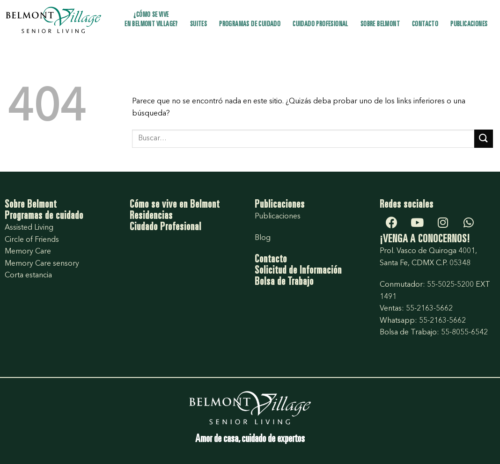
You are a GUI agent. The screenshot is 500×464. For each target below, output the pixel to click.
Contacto (425, 24)
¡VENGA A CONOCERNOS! (425, 240)
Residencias (151, 216)
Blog (263, 238)
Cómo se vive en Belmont (175, 205)
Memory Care (28, 251)
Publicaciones (468, 24)
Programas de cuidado (249, 24)
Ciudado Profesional (165, 227)
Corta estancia (28, 275)
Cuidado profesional (320, 24)
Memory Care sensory (42, 264)
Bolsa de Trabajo (284, 282)
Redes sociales (407, 205)
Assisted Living (29, 228)
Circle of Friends (32, 240)
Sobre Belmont (380, 24)
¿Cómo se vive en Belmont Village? (151, 20)
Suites (198, 24)
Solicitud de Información (298, 271)
